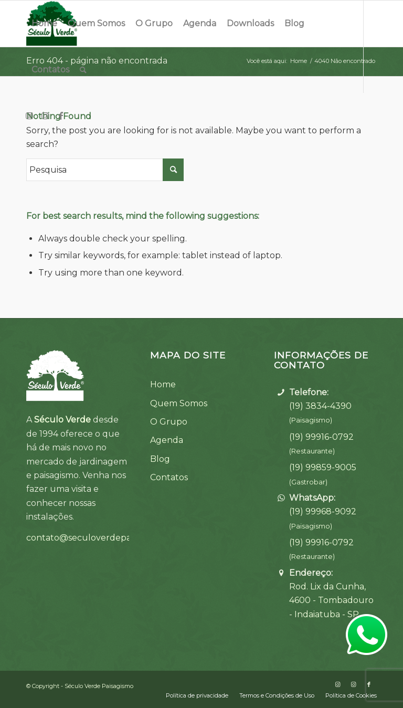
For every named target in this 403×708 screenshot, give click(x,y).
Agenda (166, 440)
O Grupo (168, 422)
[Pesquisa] (83, 70)
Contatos (169, 477)
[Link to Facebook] (61, 115)
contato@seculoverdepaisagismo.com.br (111, 538)
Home (163, 384)
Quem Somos (178, 403)
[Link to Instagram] (29, 115)
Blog (160, 459)
